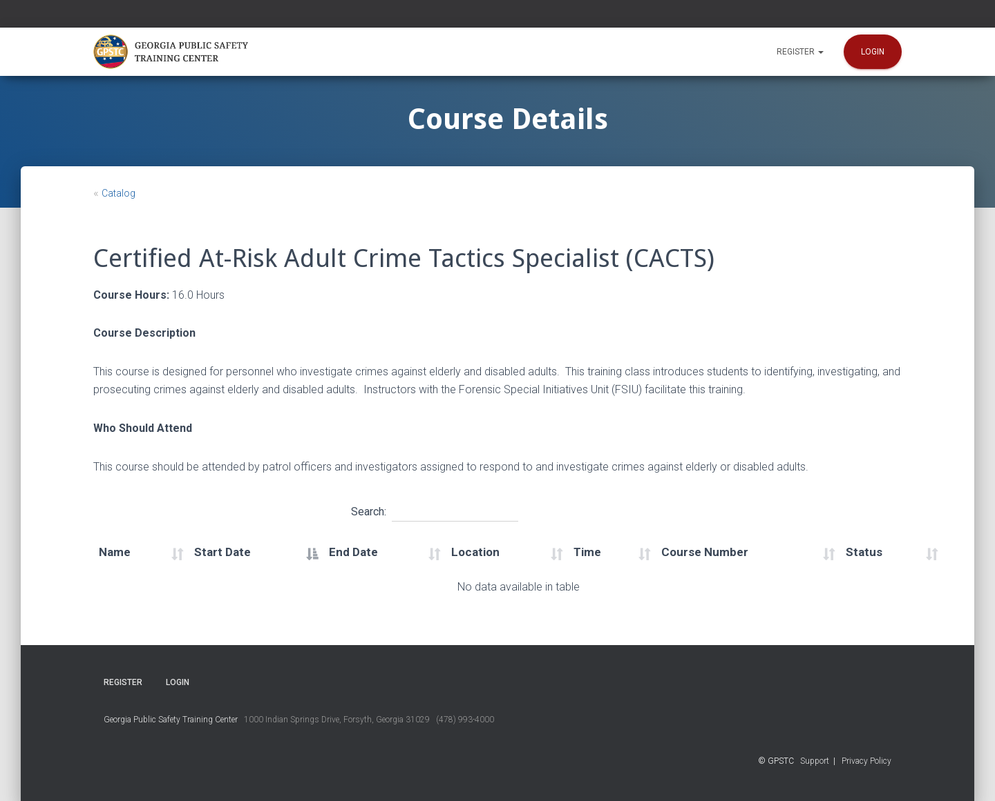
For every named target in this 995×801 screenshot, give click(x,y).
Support (814, 761)
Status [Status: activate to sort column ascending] (864, 552)
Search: (434, 509)
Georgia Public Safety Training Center (171, 719)
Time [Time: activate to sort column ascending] (587, 552)
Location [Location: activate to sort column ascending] (475, 552)
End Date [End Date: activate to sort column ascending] (353, 552)
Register (800, 52)
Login (872, 52)
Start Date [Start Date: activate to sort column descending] (222, 552)
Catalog (118, 193)
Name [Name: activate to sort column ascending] (115, 552)
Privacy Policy (866, 761)
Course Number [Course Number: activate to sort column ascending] (704, 552)
